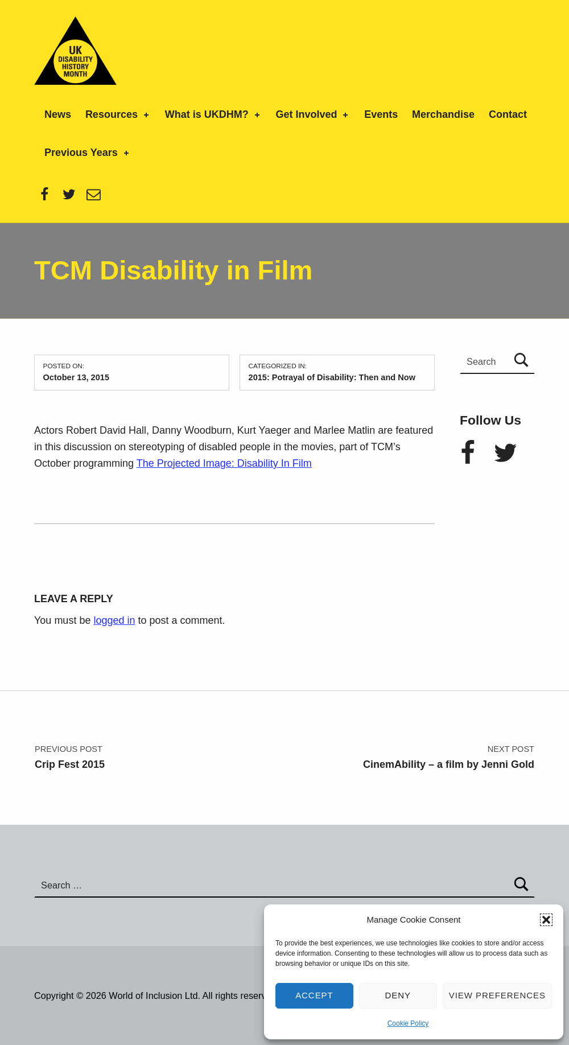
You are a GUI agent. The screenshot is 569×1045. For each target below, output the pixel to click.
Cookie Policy (408, 1023)
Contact (508, 114)
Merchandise (443, 114)
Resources (118, 114)
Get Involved (312, 114)
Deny (398, 995)
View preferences (497, 995)
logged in (114, 620)
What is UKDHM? (213, 114)
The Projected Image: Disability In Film (224, 463)
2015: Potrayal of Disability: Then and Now (332, 377)
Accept (314, 995)
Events (381, 114)
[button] (546, 919)
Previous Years (87, 152)
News (57, 114)
